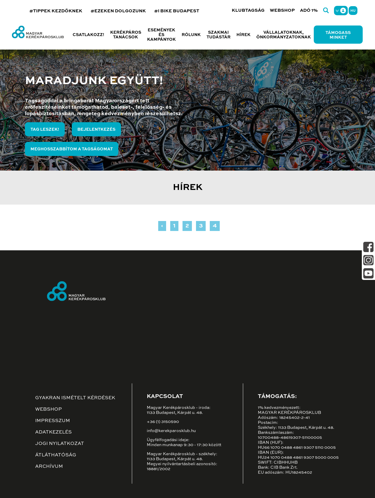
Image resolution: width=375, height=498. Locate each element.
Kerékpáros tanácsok (125, 34)
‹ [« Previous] (162, 226)
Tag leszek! (44, 130)
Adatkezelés (53, 432)
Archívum (49, 466)
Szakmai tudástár (219, 34)
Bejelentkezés (96, 130)
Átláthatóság (55, 455)
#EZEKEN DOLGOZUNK (118, 11)
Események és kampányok (161, 35)
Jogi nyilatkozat (59, 443)
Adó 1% (309, 10)
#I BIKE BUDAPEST (176, 11)
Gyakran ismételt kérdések (75, 398)
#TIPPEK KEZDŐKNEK (55, 11)
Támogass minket (338, 35)
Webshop (282, 10)
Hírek (243, 35)
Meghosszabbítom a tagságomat (71, 149)
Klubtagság (248, 10)
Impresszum (52, 421)
